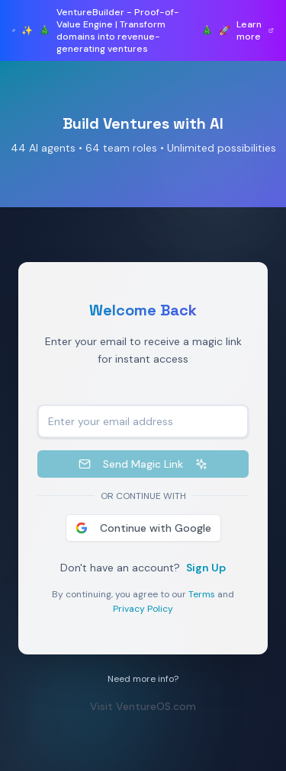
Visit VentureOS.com (147, 706)
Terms (205, 594)
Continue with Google (146, 528)
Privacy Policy (147, 609)
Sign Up (210, 567)
